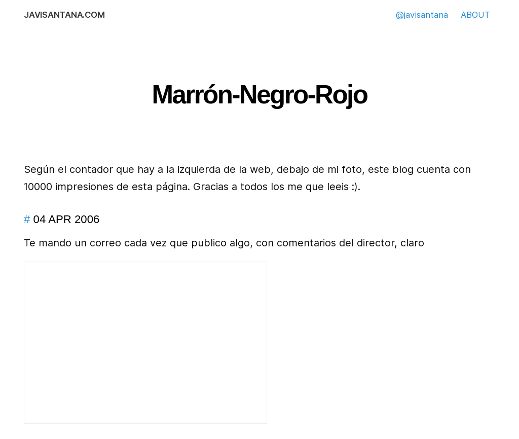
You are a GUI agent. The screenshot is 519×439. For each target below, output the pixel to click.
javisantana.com (64, 15)
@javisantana (422, 15)
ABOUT (475, 15)
